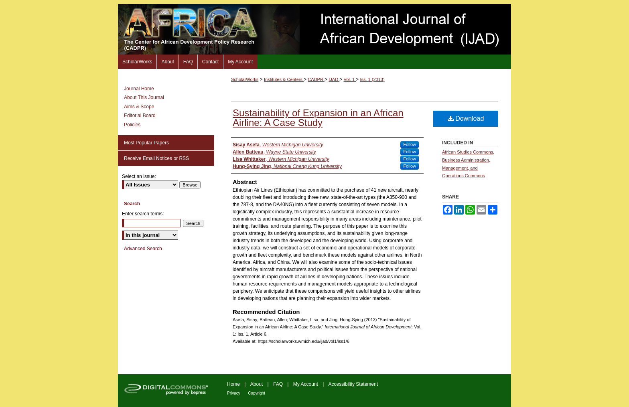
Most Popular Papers (146, 143)
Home (233, 384)
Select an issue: (139, 176)
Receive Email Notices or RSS (156, 158)
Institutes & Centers (284, 79)
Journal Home (139, 88)
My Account (305, 384)
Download (466, 118)
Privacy (233, 393)
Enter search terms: (143, 214)
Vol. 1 (350, 79)
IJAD (334, 79)
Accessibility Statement (353, 384)
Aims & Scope (139, 106)
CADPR (316, 79)
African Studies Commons (467, 152)
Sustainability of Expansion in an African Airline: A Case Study (318, 117)
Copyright (256, 393)
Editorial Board (140, 115)
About (256, 384)
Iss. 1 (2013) (372, 79)
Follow (409, 144)
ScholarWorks (244, 79)
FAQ (278, 384)
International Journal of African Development (314, 29)
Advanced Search (143, 248)
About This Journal (144, 97)
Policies (132, 125)
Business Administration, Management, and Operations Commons (466, 168)
